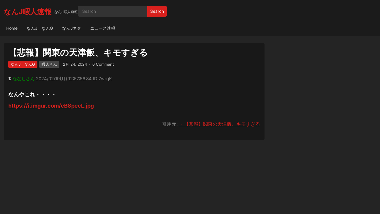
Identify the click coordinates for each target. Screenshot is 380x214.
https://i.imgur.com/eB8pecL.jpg (51, 106)
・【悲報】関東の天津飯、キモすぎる (219, 124)
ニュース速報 (102, 28)
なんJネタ (71, 28)
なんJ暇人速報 (27, 11)
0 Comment (103, 64)
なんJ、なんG (40, 28)
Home (12, 28)
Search (157, 11)
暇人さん (49, 64)
